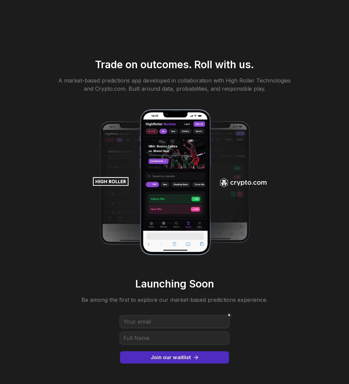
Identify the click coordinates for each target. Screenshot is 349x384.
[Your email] (174, 321)
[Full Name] (174, 338)
